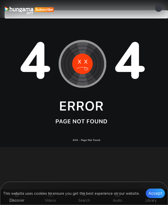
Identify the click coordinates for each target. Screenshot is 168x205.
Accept (155, 193)
